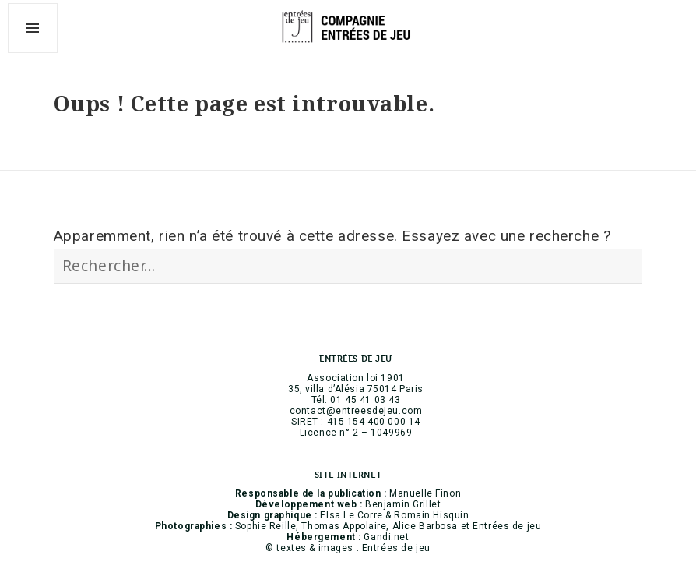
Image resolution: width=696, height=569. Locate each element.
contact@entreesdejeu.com (356, 410)
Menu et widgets (33, 52)
